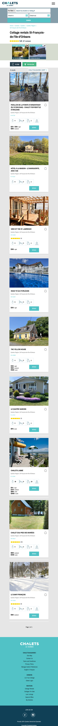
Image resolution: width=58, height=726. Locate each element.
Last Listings (29, 694)
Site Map (29, 655)
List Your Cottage (29, 678)
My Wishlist (29, 700)
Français (32, 670)
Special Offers (29, 697)
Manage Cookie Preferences (29, 667)
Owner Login (29, 680)
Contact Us (29, 658)
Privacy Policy (29, 664)
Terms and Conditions (29, 661)
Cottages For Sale (29, 691)
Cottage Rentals (29, 689)
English (26, 670)
